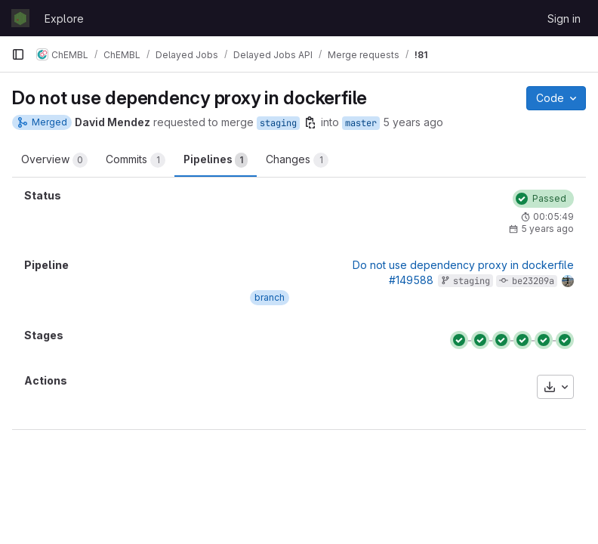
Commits (135, 160)
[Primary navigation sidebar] (18, 54)
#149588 (411, 280)
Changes (297, 160)
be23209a (533, 281)
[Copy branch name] (310, 122)
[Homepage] (20, 18)
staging (278, 123)
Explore (64, 18)
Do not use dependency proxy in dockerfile (463, 264)
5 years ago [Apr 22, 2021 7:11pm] (413, 122)
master (361, 123)
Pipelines (215, 160)
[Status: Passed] (543, 199)
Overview (54, 160)
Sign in (564, 18)
